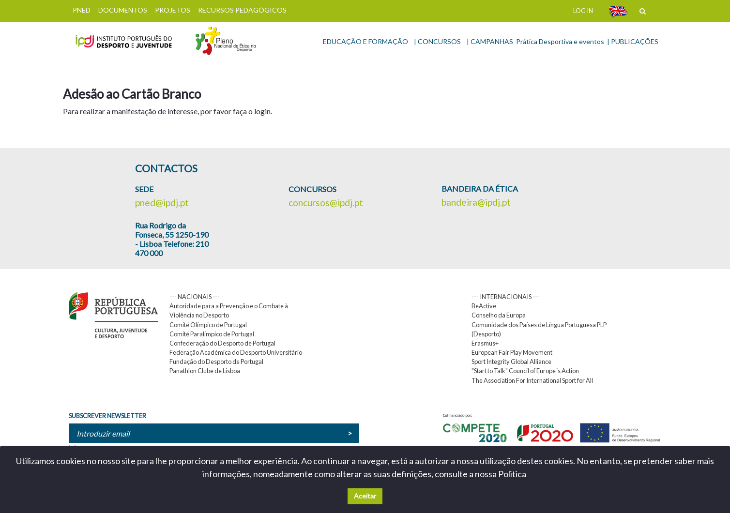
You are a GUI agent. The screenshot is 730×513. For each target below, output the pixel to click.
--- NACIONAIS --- (194, 297)
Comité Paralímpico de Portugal (211, 334)
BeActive (483, 306)
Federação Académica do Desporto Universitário (235, 352)
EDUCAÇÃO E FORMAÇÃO (365, 41)
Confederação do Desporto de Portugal (222, 343)
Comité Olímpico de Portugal (208, 325)
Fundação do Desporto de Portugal (216, 361)
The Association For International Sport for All (532, 380)
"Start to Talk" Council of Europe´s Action (525, 371)
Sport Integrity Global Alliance (511, 361)
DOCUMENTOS (122, 10)
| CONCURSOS (437, 41)
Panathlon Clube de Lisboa (204, 371)
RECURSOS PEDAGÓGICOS (242, 10)
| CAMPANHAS (490, 41)
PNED (82, 10)
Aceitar (365, 496)
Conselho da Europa (498, 315)
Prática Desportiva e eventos (560, 41)
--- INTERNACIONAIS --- (505, 297)
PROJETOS (172, 10)
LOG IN (583, 11)
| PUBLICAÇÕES (632, 41)
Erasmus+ (485, 343)
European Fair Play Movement (511, 352)
